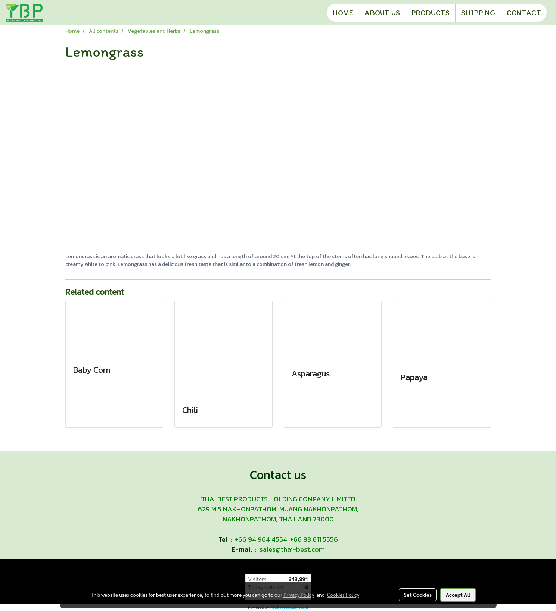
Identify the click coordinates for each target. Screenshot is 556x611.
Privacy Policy (298, 594)
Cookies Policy (343, 594)
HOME (342, 12)
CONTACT (524, 12)
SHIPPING (478, 12)
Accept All (458, 594)
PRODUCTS (430, 12)
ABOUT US (382, 12)
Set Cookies (418, 594)
